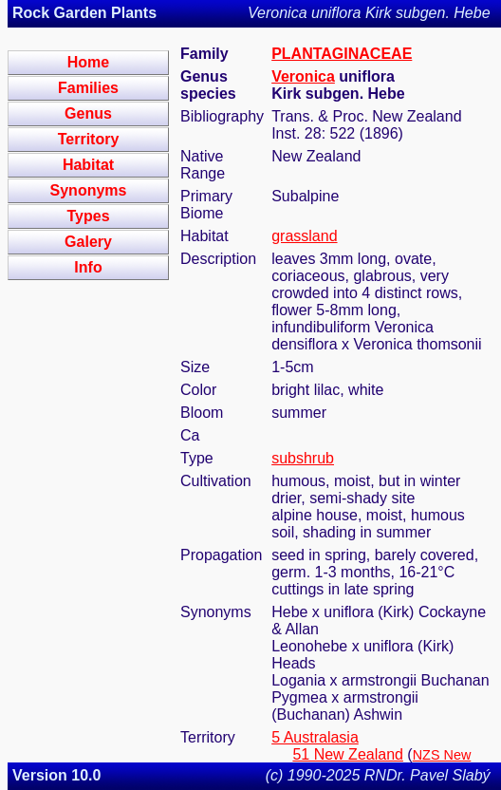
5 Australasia (315, 737)
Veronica (303, 76)
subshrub (302, 458)
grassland (304, 236)
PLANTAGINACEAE (341, 54)
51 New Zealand (347, 754)
